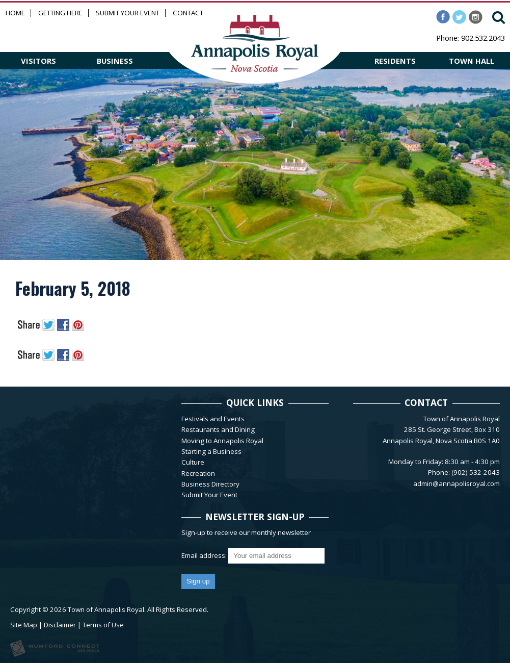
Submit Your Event (127, 13)
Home (15, 13)
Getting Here (60, 13)
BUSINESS (115, 61)
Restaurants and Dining (218, 429)
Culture (192, 462)
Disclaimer (60, 624)
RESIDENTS (395, 61)
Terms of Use (103, 624)
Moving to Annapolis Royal (222, 440)
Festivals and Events (213, 418)
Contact (188, 13)
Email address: (204, 555)
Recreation (198, 473)
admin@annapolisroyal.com (456, 483)
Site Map (23, 624)
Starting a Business (211, 451)
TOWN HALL (471, 61)
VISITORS (38, 61)
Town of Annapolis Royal (106, 609)
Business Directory (210, 484)
